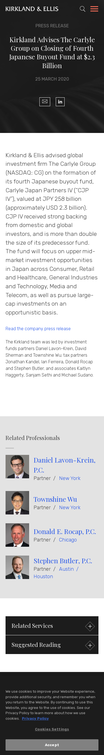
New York (69, 478)
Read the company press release (38, 328)
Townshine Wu (55, 499)
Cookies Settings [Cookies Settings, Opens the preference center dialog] (52, 731)
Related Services (52, 626)
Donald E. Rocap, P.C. (65, 531)
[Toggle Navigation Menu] (94, 10)
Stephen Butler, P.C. (63, 560)
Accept (52, 747)
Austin (66, 569)
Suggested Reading (52, 645)
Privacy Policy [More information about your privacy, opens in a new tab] (35, 720)
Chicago (68, 540)
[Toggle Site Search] (82, 9)
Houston (43, 576)
